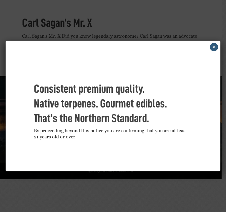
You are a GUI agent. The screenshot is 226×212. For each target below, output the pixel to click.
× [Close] (213, 47)
